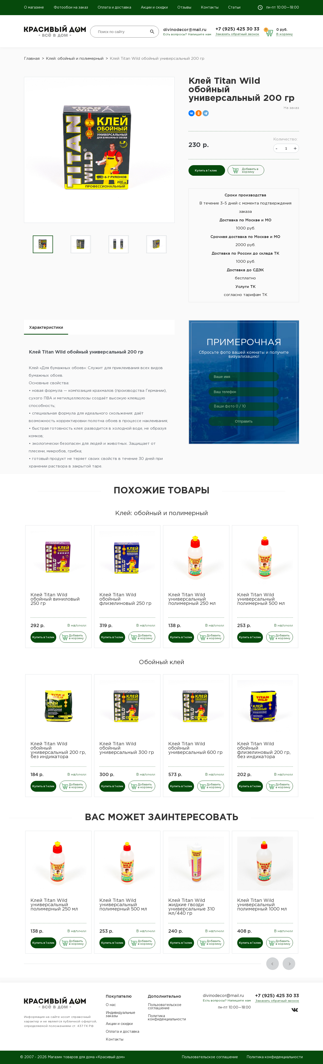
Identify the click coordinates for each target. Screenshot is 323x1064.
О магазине (34, 7)
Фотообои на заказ (71, 7)
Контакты (210, 7)
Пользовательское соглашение (164, 1006)
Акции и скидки (154, 7)
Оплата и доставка (114, 7)
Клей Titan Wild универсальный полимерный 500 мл (261, 599)
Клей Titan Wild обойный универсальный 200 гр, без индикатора (58, 750)
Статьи (234, 7)
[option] (43, 244)
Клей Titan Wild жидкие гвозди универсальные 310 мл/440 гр (191, 907)
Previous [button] (272, 963)
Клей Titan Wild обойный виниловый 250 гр (55, 599)
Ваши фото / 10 (230, 406)
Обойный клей (161, 662)
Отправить (243, 421)
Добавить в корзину (250, 170)
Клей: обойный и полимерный (161, 513)
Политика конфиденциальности (167, 1018)
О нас (111, 1005)
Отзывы (184, 7)
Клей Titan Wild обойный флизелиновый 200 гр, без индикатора (263, 750)
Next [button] (289, 963)
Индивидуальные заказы (120, 1014)
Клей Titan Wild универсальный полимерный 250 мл (192, 599)
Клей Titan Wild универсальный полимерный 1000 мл (262, 905)
